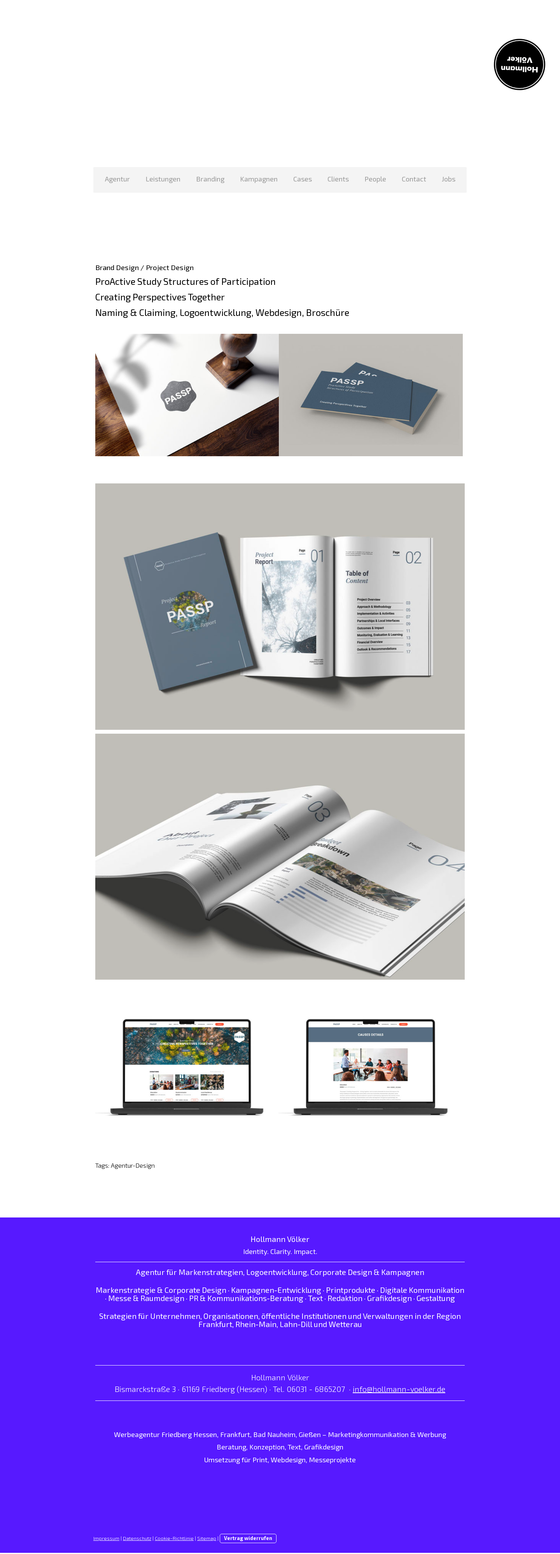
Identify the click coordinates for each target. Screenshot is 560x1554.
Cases (302, 178)
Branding (210, 178)
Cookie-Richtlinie (174, 1539)
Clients (338, 178)
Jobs (448, 178)
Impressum (106, 1539)
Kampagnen (259, 178)
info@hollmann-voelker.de (399, 1390)
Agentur (117, 178)
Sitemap (206, 1539)
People (375, 178)
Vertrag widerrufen (248, 1539)
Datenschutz (137, 1539)
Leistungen (162, 178)
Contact (414, 178)
